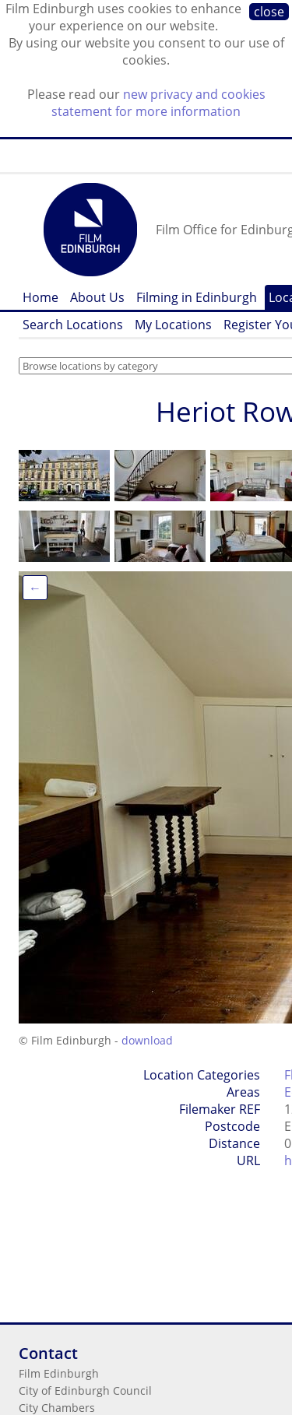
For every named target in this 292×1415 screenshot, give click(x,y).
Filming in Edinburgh (196, 297)
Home (40, 297)
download (147, 1040)
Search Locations (73, 324)
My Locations (173, 324)
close (269, 11)
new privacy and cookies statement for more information (158, 103)
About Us (97, 297)
